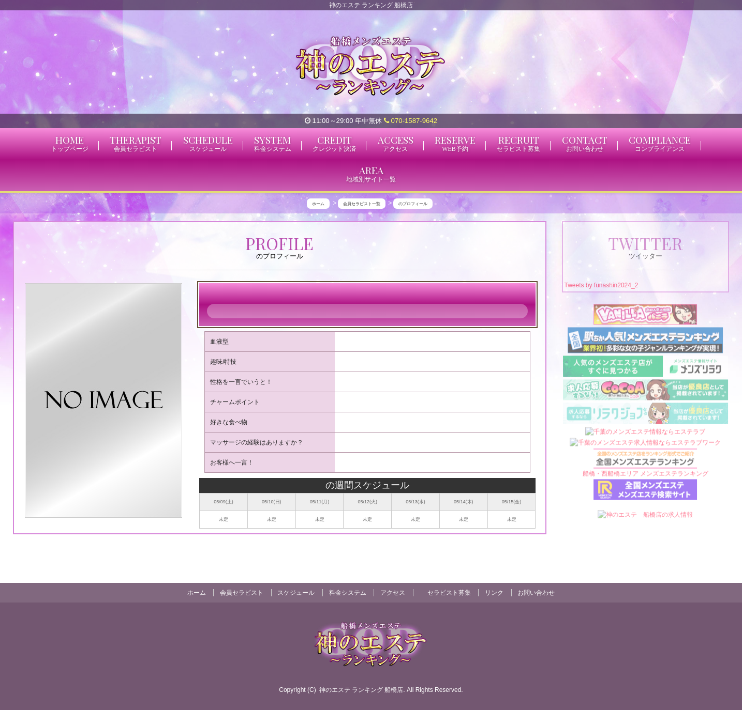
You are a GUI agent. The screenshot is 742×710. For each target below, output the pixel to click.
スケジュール (296, 592)
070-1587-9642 (410, 121)
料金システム (347, 592)
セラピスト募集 (449, 592)
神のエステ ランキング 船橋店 (361, 689)
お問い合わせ (536, 592)
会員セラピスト (241, 592)
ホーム (196, 592)
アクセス (392, 592)
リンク (494, 592)
